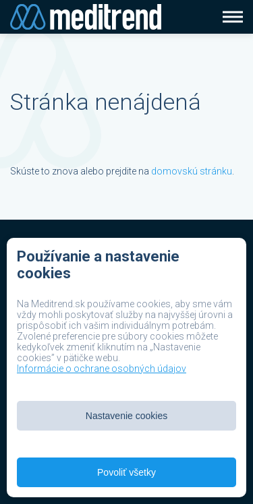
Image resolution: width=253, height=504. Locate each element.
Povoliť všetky (126, 472)
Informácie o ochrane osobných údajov (101, 368)
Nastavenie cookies (126, 415)
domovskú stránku (191, 171)
